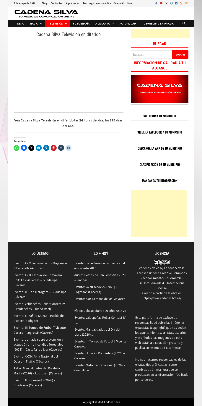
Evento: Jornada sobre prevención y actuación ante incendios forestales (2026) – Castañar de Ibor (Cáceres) (38, 344)
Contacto (56, 3)
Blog (44, 3)
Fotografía (81, 23)
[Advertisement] (160, 33)
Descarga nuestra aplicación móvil (103, 3)
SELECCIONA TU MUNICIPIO (159, 116)
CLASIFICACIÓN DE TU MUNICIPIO (160, 164)
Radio (34, 23)
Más (129, 3)
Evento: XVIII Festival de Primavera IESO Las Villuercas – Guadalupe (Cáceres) (38, 280)
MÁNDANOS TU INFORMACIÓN (159, 180)
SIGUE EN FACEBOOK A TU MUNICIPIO (159, 132)
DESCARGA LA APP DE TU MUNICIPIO (160, 148)
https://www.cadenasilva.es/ (161, 298)
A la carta (102, 23)
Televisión (55, 23)
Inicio (20, 23)
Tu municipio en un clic (158, 23)
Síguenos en (72, 3)
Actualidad (128, 23)
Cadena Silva (172, 268)
